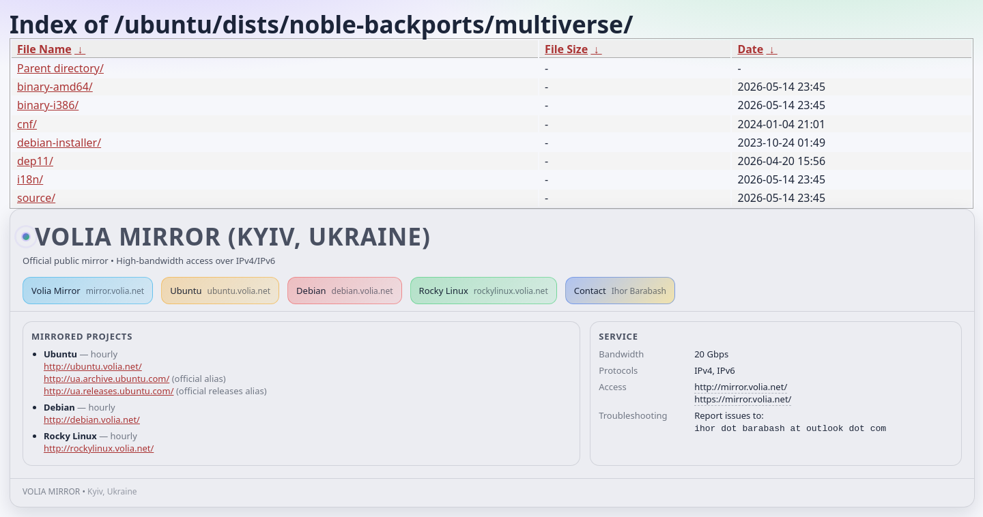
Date (750, 49)
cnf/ (27, 124)
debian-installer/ (59, 142)
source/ (36, 197)
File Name (44, 49)
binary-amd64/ (55, 86)
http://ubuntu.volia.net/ (93, 366)
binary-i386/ (48, 105)
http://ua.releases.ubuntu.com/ (108, 391)
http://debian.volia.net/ (92, 419)
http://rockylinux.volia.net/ (99, 448)
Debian (344, 290)
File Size (566, 49)
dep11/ (35, 160)
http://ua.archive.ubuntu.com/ (106, 378)
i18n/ (30, 179)
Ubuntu (220, 290)
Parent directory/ (60, 68)
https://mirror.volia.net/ (742, 399)
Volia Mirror (87, 290)
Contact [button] (620, 290)
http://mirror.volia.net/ (740, 387)
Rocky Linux (483, 290)
